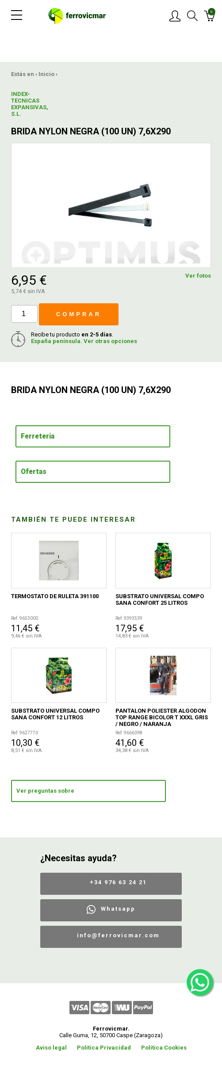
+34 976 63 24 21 (118, 882)
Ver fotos (198, 275)
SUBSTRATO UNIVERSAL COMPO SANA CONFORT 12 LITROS (55, 714)
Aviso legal (51, 1047)
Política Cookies (164, 1047)
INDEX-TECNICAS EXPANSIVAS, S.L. (29, 104)
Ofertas (33, 472)
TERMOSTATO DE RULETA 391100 (55, 596)
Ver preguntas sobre (45, 790)
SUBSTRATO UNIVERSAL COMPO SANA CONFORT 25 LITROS (159, 599)
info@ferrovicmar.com (118, 935)
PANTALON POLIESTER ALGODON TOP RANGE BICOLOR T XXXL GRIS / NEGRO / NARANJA (161, 717)
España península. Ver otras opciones (84, 341)
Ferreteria (37, 436)
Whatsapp (118, 908)
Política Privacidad (104, 1047)
